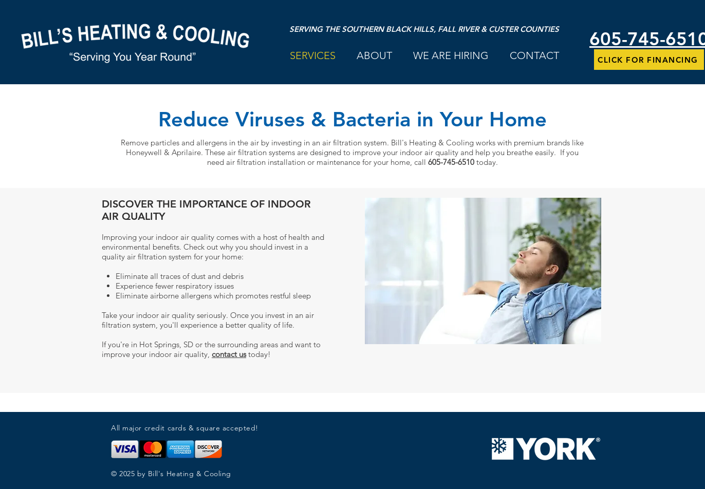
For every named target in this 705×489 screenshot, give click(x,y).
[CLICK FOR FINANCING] (649, 59)
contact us (229, 354)
